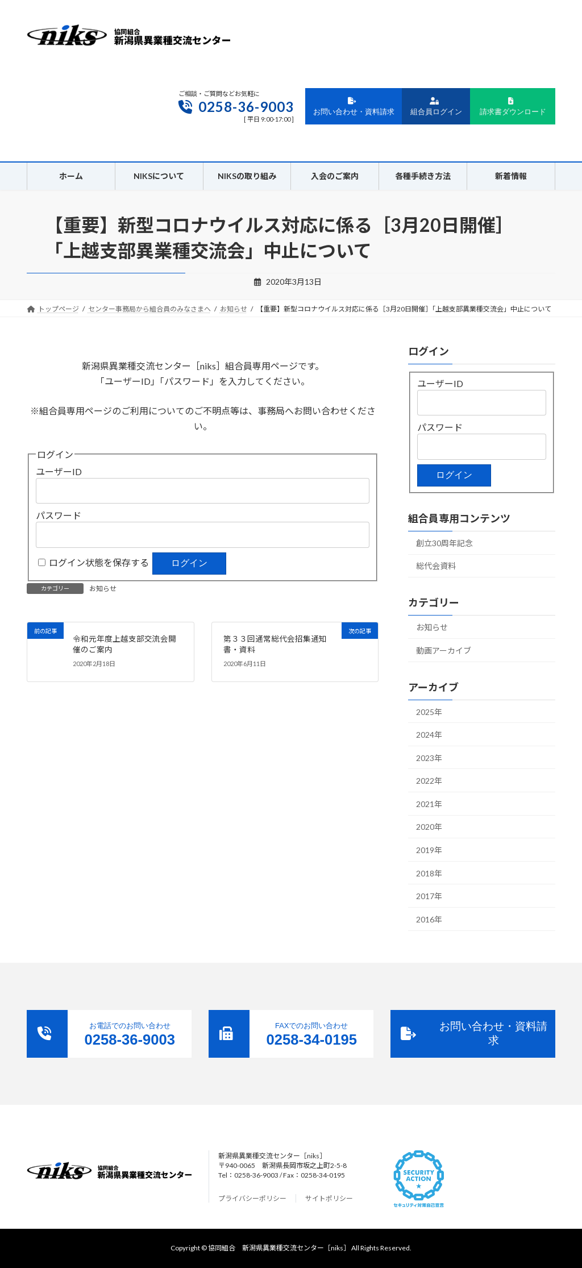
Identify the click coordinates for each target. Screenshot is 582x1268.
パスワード (58, 515)
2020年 (429, 827)
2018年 (429, 873)
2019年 (429, 850)
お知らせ (103, 588)
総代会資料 (436, 566)
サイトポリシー (329, 1198)
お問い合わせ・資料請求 (353, 107)
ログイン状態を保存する (99, 562)
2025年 (429, 712)
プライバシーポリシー (252, 1198)
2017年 (429, 896)
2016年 (429, 919)
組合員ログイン (436, 107)
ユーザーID (59, 471)
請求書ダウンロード (513, 107)
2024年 (429, 734)
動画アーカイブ (443, 650)
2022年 (429, 781)
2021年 (429, 804)
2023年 (429, 758)
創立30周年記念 (444, 543)
